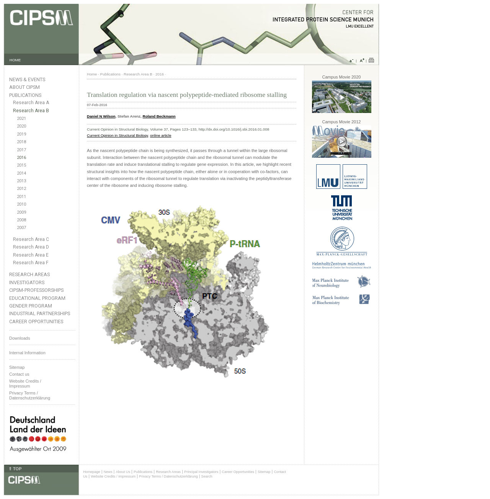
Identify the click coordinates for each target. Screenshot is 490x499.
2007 (21, 227)
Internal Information (27, 352)
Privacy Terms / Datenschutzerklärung (29, 395)
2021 (21, 118)
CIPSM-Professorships (36, 290)
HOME (15, 60)
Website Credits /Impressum (25, 383)
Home (92, 74)
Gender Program (30, 306)
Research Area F (31, 262)
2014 (21, 173)
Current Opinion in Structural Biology (117, 135)
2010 (21, 204)
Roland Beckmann (159, 116)
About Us (123, 472)
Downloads (19, 338)
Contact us (19, 374)
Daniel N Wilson (101, 116)
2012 (21, 188)
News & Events (27, 79)
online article (160, 135)
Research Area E (31, 255)
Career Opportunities (36, 321)
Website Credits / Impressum (113, 476)
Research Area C (31, 239)
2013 (21, 180)
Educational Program (37, 298)
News (108, 472)
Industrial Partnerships (39, 313)
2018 (21, 141)
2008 (21, 220)
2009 (21, 212)
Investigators (26, 282)
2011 (21, 196)
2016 (21, 157)
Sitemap (16, 367)
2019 (21, 134)
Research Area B (31, 110)
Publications (25, 95)
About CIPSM (24, 87)
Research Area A (31, 102)
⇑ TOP (14, 468)
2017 (21, 149)
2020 (21, 126)
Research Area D (31, 247)
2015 (21, 165)
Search (206, 476)
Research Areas (29, 274)
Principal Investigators (201, 472)
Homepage (91, 472)
